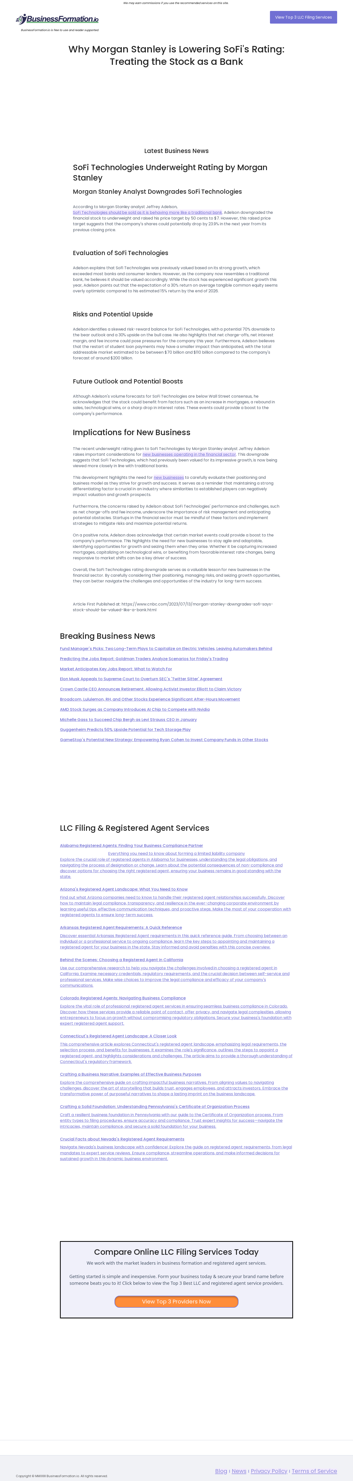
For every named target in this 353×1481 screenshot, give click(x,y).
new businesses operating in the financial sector (189, 454)
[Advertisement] (176, 105)
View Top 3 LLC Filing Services (303, 17)
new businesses (169, 477)
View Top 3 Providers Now (176, 1301)
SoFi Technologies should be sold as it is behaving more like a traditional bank (147, 212)
